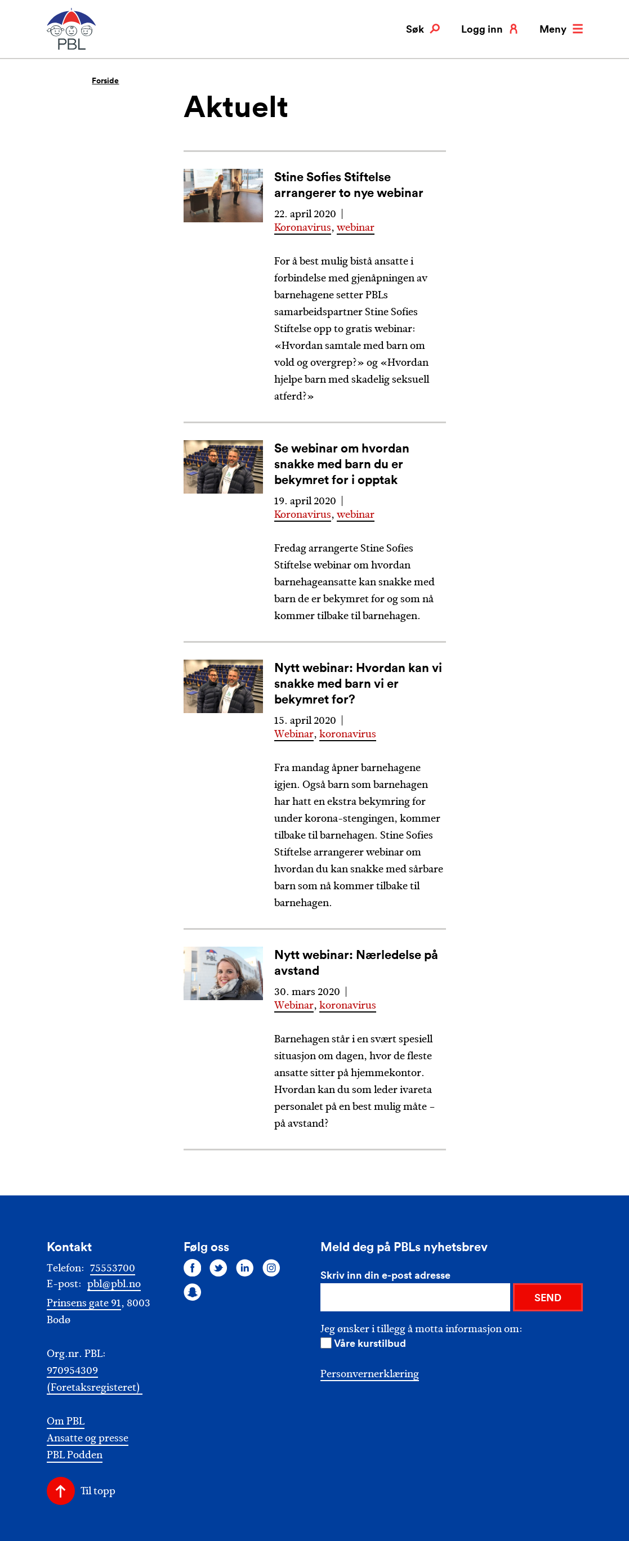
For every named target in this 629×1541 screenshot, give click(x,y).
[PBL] (72, 47)
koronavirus (347, 734)
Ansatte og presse (87, 1438)
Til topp (98, 1491)
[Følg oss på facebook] (193, 1267)
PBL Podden (74, 1455)
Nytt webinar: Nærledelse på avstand (356, 962)
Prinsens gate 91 (84, 1303)
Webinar (294, 734)
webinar (355, 227)
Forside (105, 80)
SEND (547, 1297)
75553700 (112, 1268)
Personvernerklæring (369, 1374)
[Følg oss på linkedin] (245, 1267)
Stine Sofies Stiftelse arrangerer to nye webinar (348, 184)
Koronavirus (302, 227)
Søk (423, 29)
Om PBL (65, 1421)
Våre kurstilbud (370, 1343)
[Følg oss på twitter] (218, 1267)
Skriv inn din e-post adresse (385, 1275)
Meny (560, 29)
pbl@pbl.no (114, 1284)
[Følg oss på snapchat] (193, 1292)
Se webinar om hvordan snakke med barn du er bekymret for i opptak (341, 463)
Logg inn (490, 29)
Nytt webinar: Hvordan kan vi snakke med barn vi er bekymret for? (358, 683)
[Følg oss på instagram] (271, 1267)
